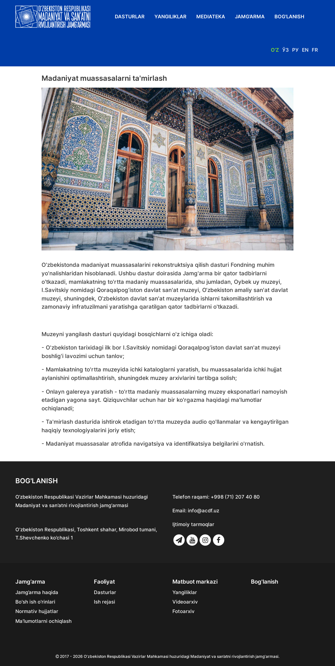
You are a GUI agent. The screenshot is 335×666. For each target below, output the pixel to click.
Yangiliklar (170, 16)
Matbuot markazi (195, 581)
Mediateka (210, 16)
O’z (275, 50)
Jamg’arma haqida (36, 592)
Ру (295, 50)
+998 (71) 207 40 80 (235, 497)
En (305, 50)
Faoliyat (104, 581)
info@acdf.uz (203, 510)
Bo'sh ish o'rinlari (35, 602)
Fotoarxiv (183, 611)
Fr (315, 50)
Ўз (285, 50)
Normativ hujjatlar (36, 611)
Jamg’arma (250, 16)
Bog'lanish (289, 16)
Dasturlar (130, 16)
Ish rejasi (104, 602)
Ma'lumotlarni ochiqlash (43, 621)
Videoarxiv (185, 602)
